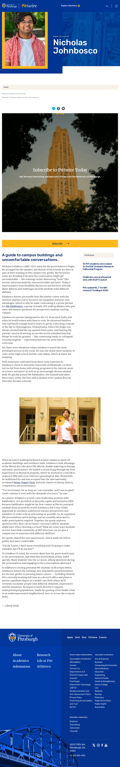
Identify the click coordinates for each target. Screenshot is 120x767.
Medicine (98, 691)
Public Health (100, 704)
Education (99, 672)
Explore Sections (69, 6)
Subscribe (57, 243)
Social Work (100, 707)
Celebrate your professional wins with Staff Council (97, 278)
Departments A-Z (77, 672)
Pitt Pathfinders (14, 306)
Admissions (21, 666)
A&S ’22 (29, 266)
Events (103, 637)
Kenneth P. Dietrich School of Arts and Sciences (20, 97)
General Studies (102, 678)
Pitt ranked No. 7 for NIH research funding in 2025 (95, 289)
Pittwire (92, 637)
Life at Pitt (45, 661)
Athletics (44, 666)
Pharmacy (99, 697)
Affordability (75, 662)
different (64, 289)
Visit (77, 637)
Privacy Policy (76, 697)
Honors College (101, 685)
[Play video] (60, 421)
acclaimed (8, 482)
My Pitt (73, 707)
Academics (21, 661)
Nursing (98, 694)
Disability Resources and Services (43, 285)
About (17, 655)
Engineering (100, 675)
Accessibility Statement (80, 659)
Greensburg (75, 725)
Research (43, 655)
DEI (4, 517)
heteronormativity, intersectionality (30, 282)
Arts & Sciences (102, 659)
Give (84, 637)
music (10, 469)
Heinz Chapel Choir (24, 482)
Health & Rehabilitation (105, 681)
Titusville (74, 731)
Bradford (74, 721)
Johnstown (75, 728)
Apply (70, 637)
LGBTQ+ (73, 688)
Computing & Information (106, 665)
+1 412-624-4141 (77, 755)
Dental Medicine (102, 668)
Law (96, 688)
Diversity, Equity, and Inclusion (14, 94)
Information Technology (80, 685)
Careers (73, 665)
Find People (75, 681)
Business (99, 662)
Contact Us (75, 668)
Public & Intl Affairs (103, 701)
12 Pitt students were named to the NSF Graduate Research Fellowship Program (98, 266)
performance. (28, 485)
